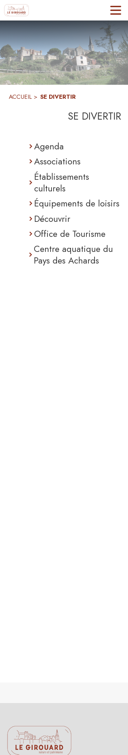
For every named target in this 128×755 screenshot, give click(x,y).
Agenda (49, 146)
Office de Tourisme (69, 234)
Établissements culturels (61, 182)
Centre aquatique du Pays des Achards (73, 255)
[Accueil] (16, 10)
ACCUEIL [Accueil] (20, 97)
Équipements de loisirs (76, 203)
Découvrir (52, 219)
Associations (57, 161)
